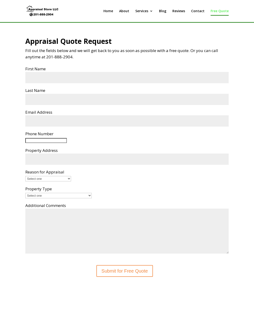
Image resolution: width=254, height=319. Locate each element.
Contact (198, 11)
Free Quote (220, 11)
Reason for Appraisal (44, 172)
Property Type (38, 188)
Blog (162, 11)
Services (141, 11)
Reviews (178, 11)
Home (108, 11)
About (124, 11)
